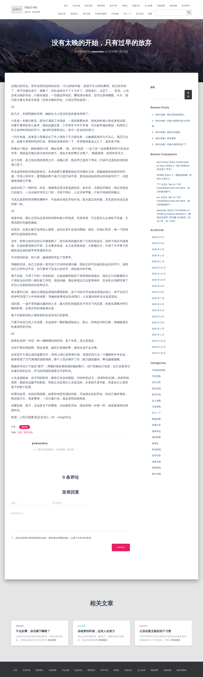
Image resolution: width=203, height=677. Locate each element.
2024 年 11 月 (159, 347)
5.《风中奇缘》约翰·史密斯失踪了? (169, 144)
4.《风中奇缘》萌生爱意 (164, 138)
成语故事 (173, 6)
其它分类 (140, 14)
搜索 (152, 87)
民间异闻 (186, 6)
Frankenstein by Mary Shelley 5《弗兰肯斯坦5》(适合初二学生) (174, 165)
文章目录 (26, 670)
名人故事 (148, 6)
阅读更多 (52, 640)
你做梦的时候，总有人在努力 (96, 631)
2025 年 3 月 (158, 322)
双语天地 (156, 394)
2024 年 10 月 (159, 353)
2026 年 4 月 (158, 243)
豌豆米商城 (181, 670)
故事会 (125, 6)
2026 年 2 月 (158, 255)
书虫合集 (76, 6)
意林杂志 (74, 14)
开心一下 (127, 14)
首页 (66, 6)
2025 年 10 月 (159, 279)
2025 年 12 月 (159, 267)
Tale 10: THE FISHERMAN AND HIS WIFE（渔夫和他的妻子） (173, 188)
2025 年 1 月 (158, 334)
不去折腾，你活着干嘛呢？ (33, 631)
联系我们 (39, 670)
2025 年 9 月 (158, 286)
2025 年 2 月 (158, 328)
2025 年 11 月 (159, 273)
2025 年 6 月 (158, 304)
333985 (160, 175)
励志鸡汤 (88, 6)
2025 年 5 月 (158, 310)
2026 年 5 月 (158, 237)
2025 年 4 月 (158, 316)
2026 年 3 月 (158, 249)
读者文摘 (61, 14)
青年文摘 (86, 14)
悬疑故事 (161, 6)
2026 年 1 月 (158, 261)
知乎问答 (113, 6)
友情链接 (52, 670)
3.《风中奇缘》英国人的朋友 (166, 132)
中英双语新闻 (100, 14)
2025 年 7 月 (158, 298)
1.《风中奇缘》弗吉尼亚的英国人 (168, 114)
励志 (20, 432)
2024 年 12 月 (159, 340)
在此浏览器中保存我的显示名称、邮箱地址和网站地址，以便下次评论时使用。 (54, 538)
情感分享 (136, 6)
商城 (150, 14)
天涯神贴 (115, 14)
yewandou (162, 210)
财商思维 (101, 6)
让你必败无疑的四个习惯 (155, 631)
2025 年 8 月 (158, 292)
